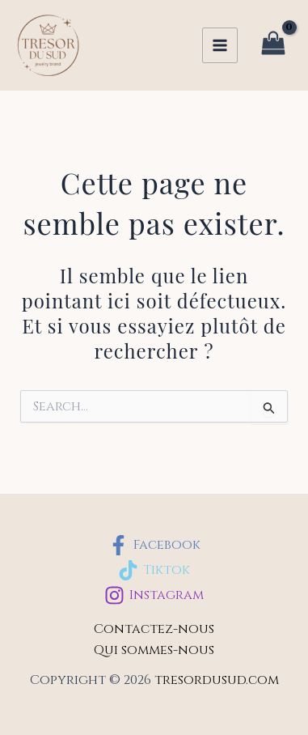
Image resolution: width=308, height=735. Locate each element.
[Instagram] (154, 595)
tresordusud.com (216, 680)
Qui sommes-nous (154, 650)
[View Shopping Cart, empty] (273, 46)
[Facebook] (154, 545)
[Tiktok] (154, 570)
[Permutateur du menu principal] (220, 45)
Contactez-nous (154, 629)
